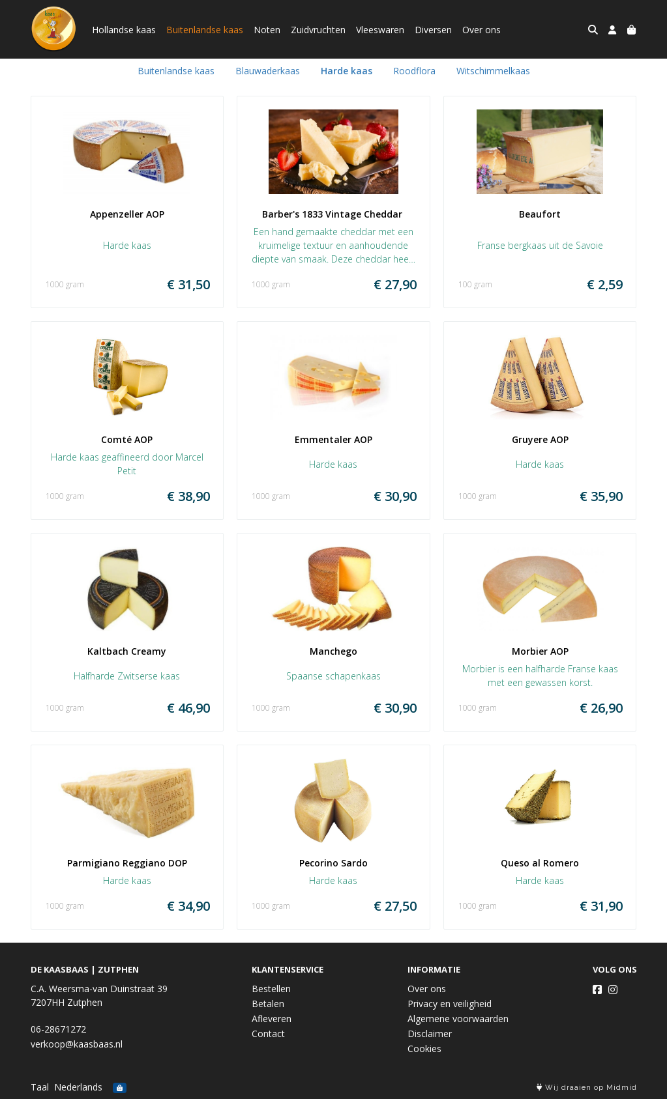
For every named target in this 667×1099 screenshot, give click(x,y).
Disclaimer (430, 1033)
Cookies (424, 1048)
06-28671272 (58, 1029)
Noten (267, 29)
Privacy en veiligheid (450, 1003)
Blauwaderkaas (267, 70)
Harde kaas (346, 70)
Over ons (481, 29)
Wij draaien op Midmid (587, 1087)
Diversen (433, 29)
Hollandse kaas (124, 29)
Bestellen (271, 988)
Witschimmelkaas (493, 70)
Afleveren (271, 1018)
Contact (268, 1033)
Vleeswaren (380, 29)
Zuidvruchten (318, 29)
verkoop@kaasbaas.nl (77, 1044)
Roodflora (414, 70)
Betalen (268, 1003)
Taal (40, 1087)
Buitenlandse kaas (204, 29)
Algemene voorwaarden (458, 1018)
